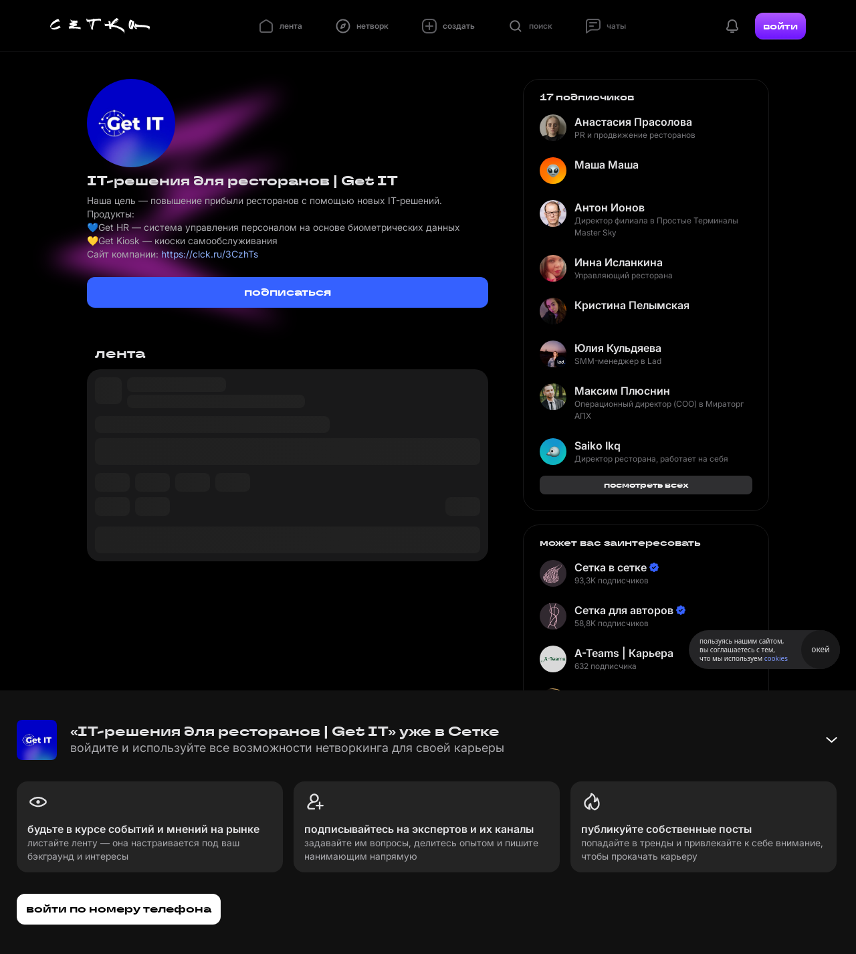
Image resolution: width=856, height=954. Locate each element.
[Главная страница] (100, 26)
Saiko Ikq (597, 445)
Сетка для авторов (623, 610)
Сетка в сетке (610, 567)
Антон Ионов (609, 207)
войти (780, 26)
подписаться (287, 292)
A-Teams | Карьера (623, 653)
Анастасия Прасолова (633, 121)
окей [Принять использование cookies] (820, 649)
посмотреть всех (646, 484)
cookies (776, 658)
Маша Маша (606, 164)
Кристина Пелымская (631, 305)
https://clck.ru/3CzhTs (209, 254)
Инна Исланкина (618, 262)
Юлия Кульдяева (617, 348)
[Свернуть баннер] (831, 740)
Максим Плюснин (622, 390)
